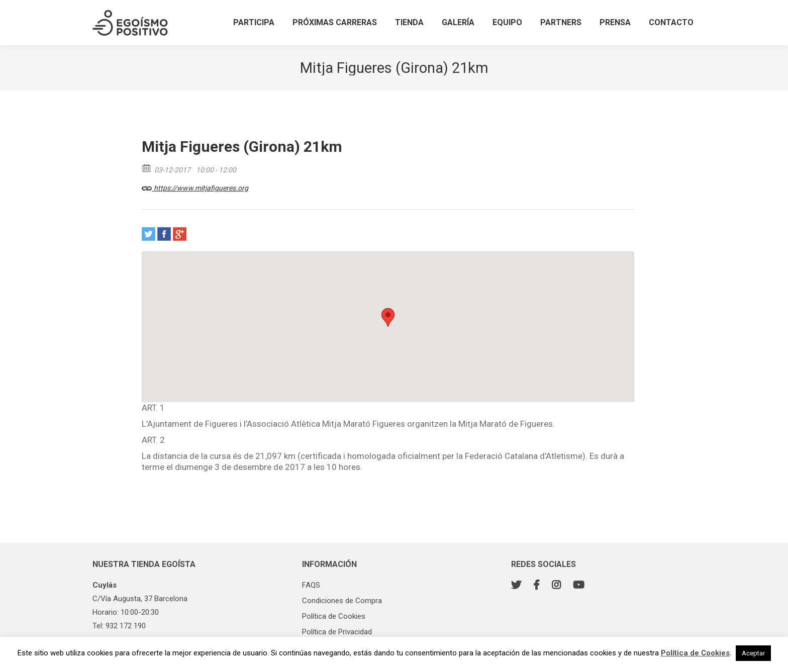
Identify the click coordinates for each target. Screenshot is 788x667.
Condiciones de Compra (342, 600)
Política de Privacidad (337, 631)
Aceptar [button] (753, 653)
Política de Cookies (333, 616)
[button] (388, 317)
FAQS (311, 585)
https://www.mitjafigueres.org (195, 186)
